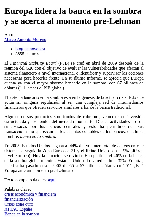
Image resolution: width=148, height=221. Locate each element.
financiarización (18, 199)
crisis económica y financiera (30, 194)
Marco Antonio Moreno (25, 39)
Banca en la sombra (21, 214)
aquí (52, 180)
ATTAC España (18, 209)
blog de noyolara (30, 49)
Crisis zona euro (18, 204)
